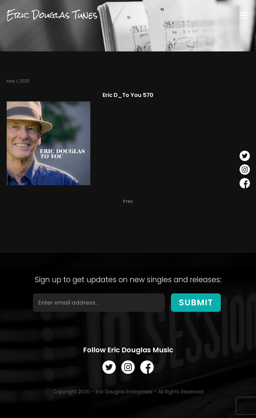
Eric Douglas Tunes (52, 15)
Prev (128, 201)
